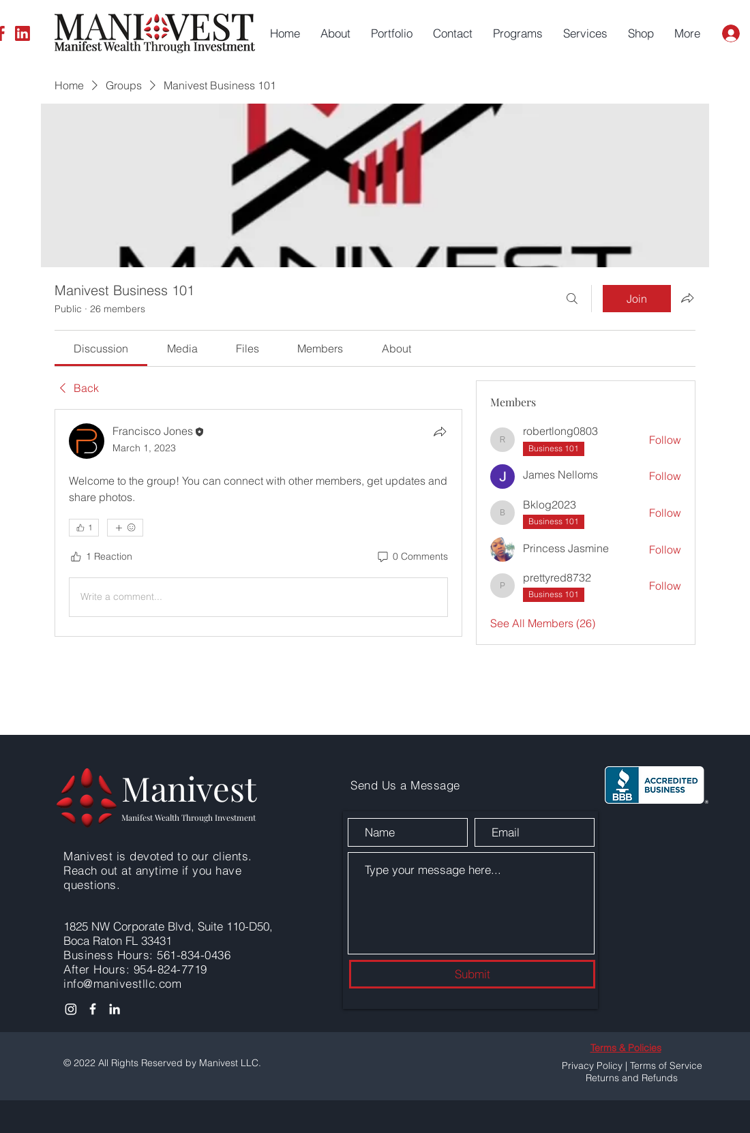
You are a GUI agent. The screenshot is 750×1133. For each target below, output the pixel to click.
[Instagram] (70, 1008)
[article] (258, 523)
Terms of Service (666, 1065)
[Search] (572, 298)
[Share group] (687, 298)
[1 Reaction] (100, 557)
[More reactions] (125, 528)
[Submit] (472, 974)
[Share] (440, 431)
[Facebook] (92, 1008)
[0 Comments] (412, 557)
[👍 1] (84, 528)
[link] (101, 348)
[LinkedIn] (22, 33)
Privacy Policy (592, 1065)
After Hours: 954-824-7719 (135, 969)
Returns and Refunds (632, 1078)
